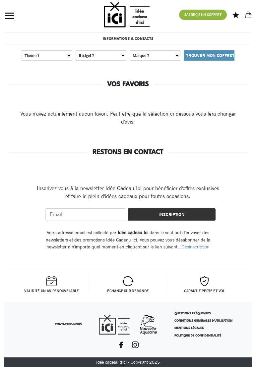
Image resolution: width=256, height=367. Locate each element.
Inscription (171, 214)
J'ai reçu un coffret (203, 14)
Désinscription (195, 246)
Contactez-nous (68, 324)
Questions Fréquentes (192, 313)
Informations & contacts (128, 38)
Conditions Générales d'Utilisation (203, 320)
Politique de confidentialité (197, 335)
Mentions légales (189, 328)
